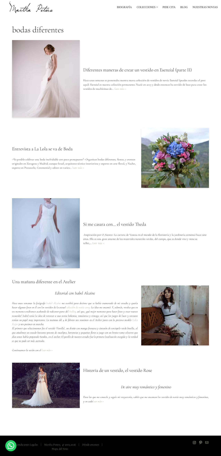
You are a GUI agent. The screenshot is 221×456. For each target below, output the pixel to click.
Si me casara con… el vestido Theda (114, 224)
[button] (156, 7)
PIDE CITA (168, 7)
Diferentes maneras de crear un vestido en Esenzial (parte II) (137, 70)
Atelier (77, 311)
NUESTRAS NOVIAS (205, 7)
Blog (184, 7)
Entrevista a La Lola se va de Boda (42, 149)
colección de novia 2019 (80, 307)
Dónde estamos (90, 444)
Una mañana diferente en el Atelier (44, 282)
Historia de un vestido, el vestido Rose (117, 370)
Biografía (123, 7)
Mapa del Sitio (60, 448)
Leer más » (121, 89)
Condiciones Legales (26, 444)
